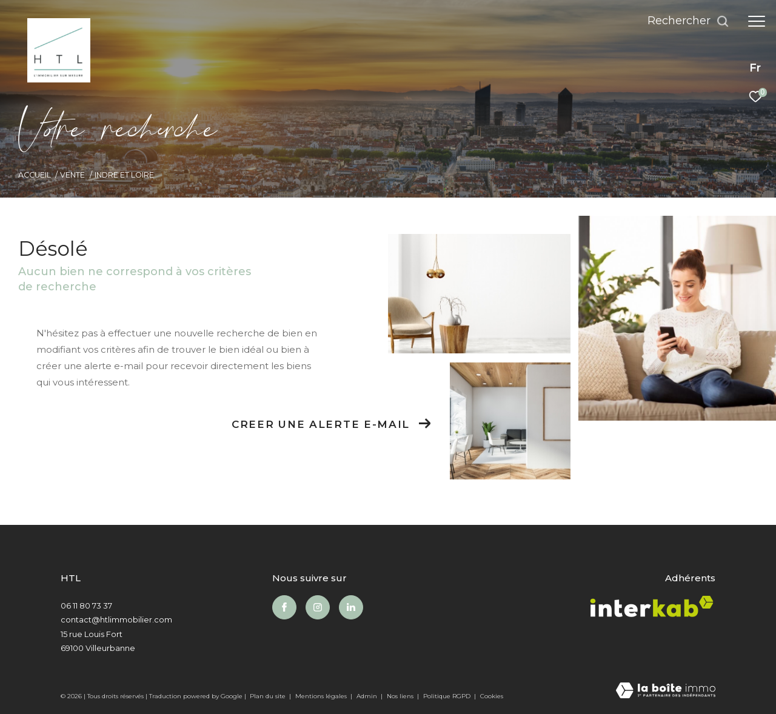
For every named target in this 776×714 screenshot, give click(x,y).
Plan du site (268, 696)
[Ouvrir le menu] (756, 21)
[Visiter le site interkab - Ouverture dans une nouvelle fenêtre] (651, 609)
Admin (367, 696)
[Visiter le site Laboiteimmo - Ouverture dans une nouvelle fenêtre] (665, 691)
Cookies (491, 696)
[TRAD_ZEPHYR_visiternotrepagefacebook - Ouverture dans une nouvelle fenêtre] (284, 607)
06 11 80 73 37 (86, 605)
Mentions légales (322, 696)
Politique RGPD (446, 696)
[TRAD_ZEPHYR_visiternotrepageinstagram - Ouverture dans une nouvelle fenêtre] (318, 607)
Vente (72, 174)
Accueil (34, 174)
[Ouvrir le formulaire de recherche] (688, 21)
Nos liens (401, 696)
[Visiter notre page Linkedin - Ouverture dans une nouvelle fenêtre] (351, 607)
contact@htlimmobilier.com (116, 619)
